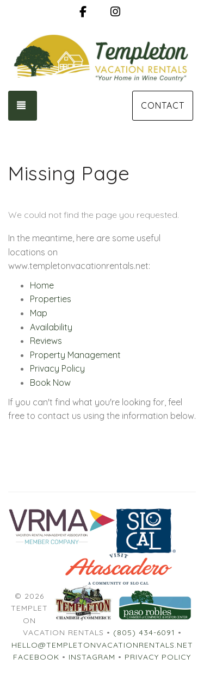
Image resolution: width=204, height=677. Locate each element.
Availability (51, 327)
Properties (50, 298)
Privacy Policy (57, 368)
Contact (162, 105)
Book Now (50, 382)
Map (38, 313)
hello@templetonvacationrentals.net (102, 645)
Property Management (75, 354)
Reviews (46, 340)
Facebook (36, 657)
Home (42, 285)
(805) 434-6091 (144, 632)
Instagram (92, 657)
